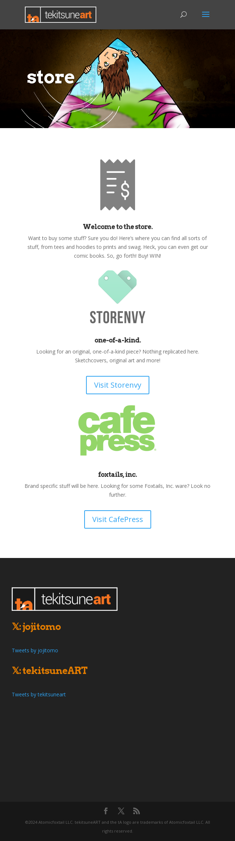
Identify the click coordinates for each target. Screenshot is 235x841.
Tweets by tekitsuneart (39, 694)
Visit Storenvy (117, 385)
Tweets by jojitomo (35, 650)
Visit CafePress (117, 519)
